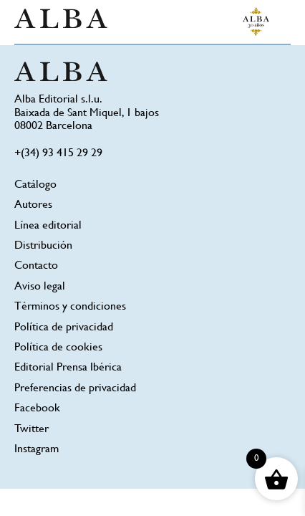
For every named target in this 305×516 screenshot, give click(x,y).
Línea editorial (48, 226)
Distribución (43, 246)
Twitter (31, 429)
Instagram (36, 449)
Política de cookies (58, 348)
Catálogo (35, 185)
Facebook (37, 408)
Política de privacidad (63, 327)
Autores (33, 205)
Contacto (36, 266)
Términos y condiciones (70, 307)
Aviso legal (39, 287)
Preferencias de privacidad (75, 388)
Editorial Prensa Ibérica (68, 368)
